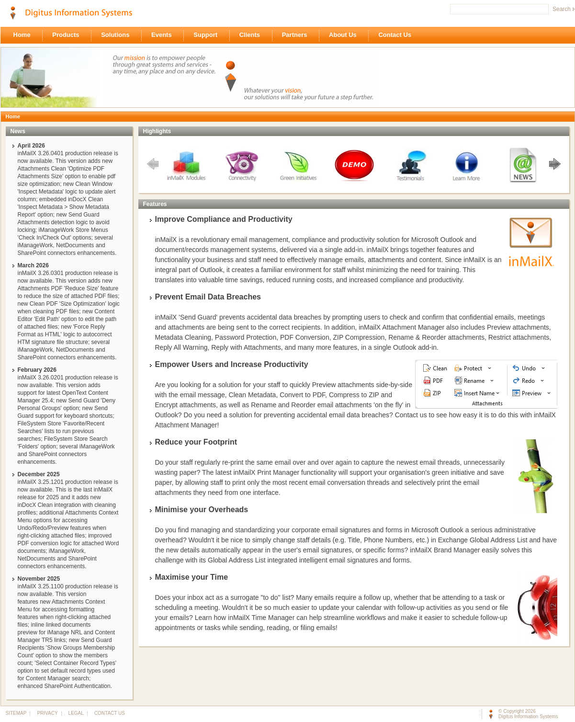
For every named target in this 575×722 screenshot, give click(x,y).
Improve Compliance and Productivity (224, 219)
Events (164, 35)
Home (24, 35)
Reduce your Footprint (196, 442)
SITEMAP (16, 713)
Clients (252, 35)
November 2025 (39, 578)
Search (561, 9)
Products (68, 35)
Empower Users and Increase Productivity (231, 364)
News (18, 131)
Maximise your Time (191, 577)
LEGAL (76, 713)
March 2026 (33, 265)
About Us (345, 35)
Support (207, 35)
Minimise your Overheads (201, 509)
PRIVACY (47, 713)
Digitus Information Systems (528, 716)
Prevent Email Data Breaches (208, 297)
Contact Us (397, 35)
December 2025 (39, 474)
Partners (297, 35)
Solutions (118, 35)
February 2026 (37, 370)
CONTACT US (107, 713)
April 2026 (31, 145)
